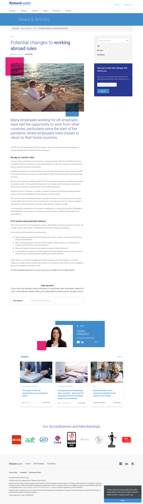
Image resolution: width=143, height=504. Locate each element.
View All (119, 357)
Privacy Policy (13, 472)
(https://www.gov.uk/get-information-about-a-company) (39, 487)
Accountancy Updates (30, 386)
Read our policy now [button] (126, 495)
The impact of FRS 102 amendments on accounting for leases (35, 393)
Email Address (18, 301)
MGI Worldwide (39, 464)
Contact (117, 5)
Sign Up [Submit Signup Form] (103, 91)
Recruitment (51, 464)
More (96, 342)
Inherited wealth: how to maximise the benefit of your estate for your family (104, 393)
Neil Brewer (27, 402)
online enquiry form (42, 270)
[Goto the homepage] (20, 3)
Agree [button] (123, 500)
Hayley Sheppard (17, 54)
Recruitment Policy (35, 472)
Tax (35, 28)
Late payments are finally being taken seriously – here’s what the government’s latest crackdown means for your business (71, 394)
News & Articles (26, 28)
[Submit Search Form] (127, 40)
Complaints (23, 472)
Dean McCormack (65, 403)
